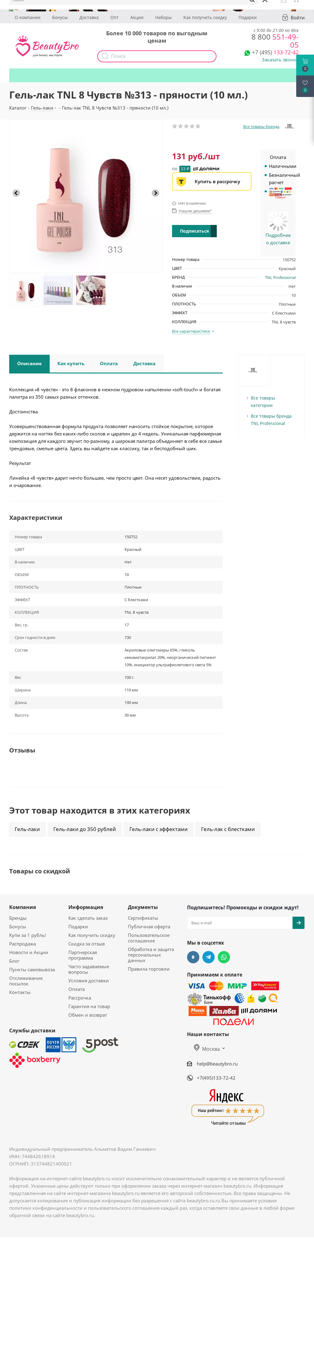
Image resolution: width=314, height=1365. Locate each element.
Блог (14, 961)
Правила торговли (149, 969)
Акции (137, 17)
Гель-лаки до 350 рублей (84, 829)
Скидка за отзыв (86, 944)
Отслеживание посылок (26, 981)
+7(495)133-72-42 (216, 1078)
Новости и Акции (28, 952)
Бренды (18, 918)
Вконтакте (193, 957)
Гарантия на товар (89, 1006)
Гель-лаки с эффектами (158, 829)
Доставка (89, 17)
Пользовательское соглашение (149, 938)
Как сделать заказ (88, 918)
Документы (143, 907)
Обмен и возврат (87, 1015)
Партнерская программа (82, 955)
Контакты (20, 992)
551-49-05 (275, 41)
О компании (27, 17)
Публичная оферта (149, 926)
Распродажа (22, 944)
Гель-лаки (27, 829)
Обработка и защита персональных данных (151, 954)
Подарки (248, 17)
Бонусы (60, 17)
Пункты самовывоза (32, 969)
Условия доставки (88, 980)
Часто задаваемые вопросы (88, 969)
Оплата (76, 989)
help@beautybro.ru (217, 1064)
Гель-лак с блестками (228, 829)
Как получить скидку (205, 17)
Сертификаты (143, 918)
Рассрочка (79, 998)
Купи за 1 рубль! (27, 935)
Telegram (208, 957)
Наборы (163, 17)
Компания (22, 907)
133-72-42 (275, 52)
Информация (85, 907)
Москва (207, 1049)
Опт (114, 17)
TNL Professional (280, 277)
